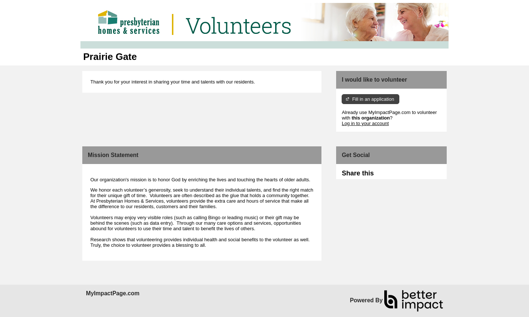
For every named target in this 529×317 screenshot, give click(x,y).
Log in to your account (365, 123)
